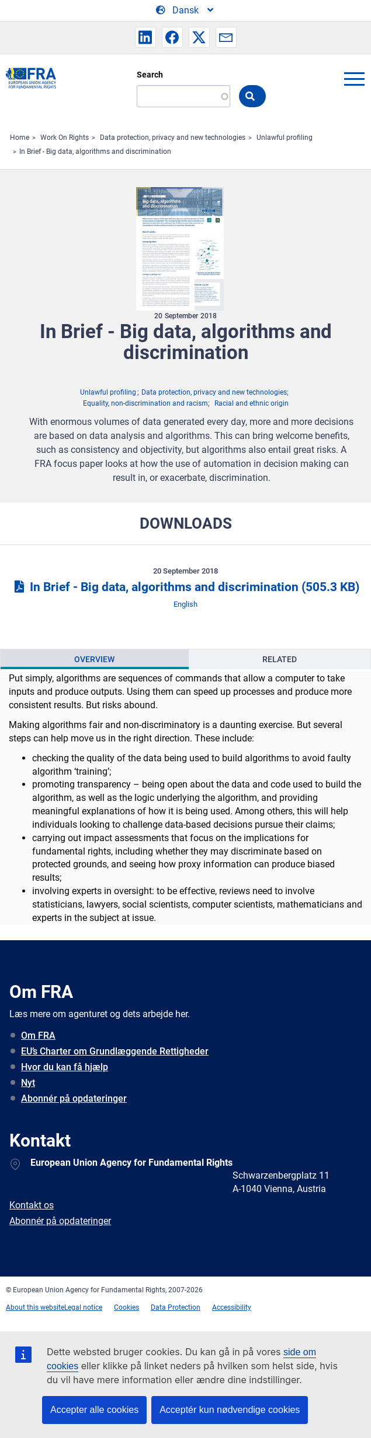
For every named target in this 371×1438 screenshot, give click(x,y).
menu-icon (354, 78)
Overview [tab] (94, 659)
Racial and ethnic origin (251, 403)
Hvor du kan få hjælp (64, 1067)
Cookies (126, 1307)
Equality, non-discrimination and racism (145, 403)
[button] (145, 37)
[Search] (183, 96)
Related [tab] (279, 659)
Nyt (28, 1082)
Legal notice (83, 1307)
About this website (35, 1307)
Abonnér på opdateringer (74, 1098)
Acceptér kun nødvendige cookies (230, 1410)
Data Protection (175, 1307)
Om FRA (38, 1035)
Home (19, 137)
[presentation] (95, 659)
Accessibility (231, 1307)
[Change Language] (185, 10)
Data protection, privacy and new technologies (172, 137)
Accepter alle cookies (94, 1410)
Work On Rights (64, 137)
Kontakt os (31, 1205)
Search (150, 74)
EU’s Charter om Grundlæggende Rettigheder (115, 1051)
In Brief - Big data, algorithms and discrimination (95, 151)
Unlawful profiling (284, 137)
